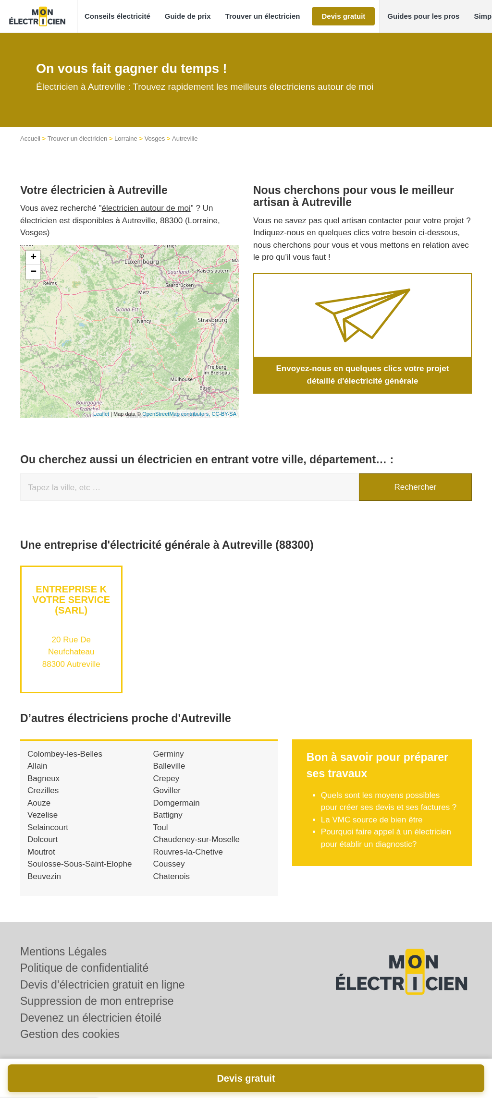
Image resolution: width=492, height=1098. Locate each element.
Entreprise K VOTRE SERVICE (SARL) (71, 599)
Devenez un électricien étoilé (90, 1018)
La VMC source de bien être (372, 819)
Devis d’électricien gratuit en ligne (102, 984)
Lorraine (125, 138)
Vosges (155, 138)
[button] (117, 16)
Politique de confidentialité (84, 968)
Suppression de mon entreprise (97, 1001)
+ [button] (33, 258)
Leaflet (101, 414)
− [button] (33, 272)
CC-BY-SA (223, 414)
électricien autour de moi (146, 208)
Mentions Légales (63, 951)
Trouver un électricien (78, 138)
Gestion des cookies (70, 1034)
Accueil (30, 138)
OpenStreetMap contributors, (176, 414)
